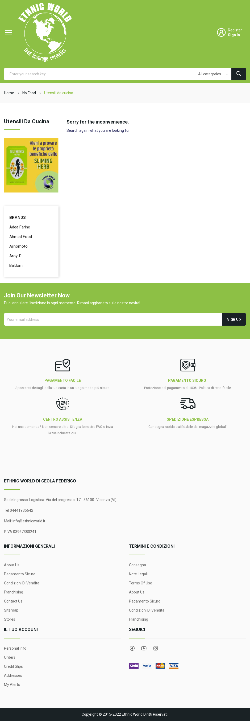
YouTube (144, 648)
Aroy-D (15, 255)
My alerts (12, 684)
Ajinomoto (18, 246)
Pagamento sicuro (19, 574)
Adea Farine (19, 227)
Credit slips (13, 666)
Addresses (13, 675)
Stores (9, 619)
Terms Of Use (140, 583)
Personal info (15, 648)
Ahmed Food (20, 236)
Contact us (13, 601)
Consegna (137, 565)
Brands (17, 217)
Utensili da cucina (26, 122)
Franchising (13, 592)
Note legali (138, 574)
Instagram (155, 648)
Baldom (16, 265)
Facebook (132, 648)
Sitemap (11, 610)
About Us (11, 565)
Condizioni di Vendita (21, 583)
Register (235, 30)
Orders (9, 657)
